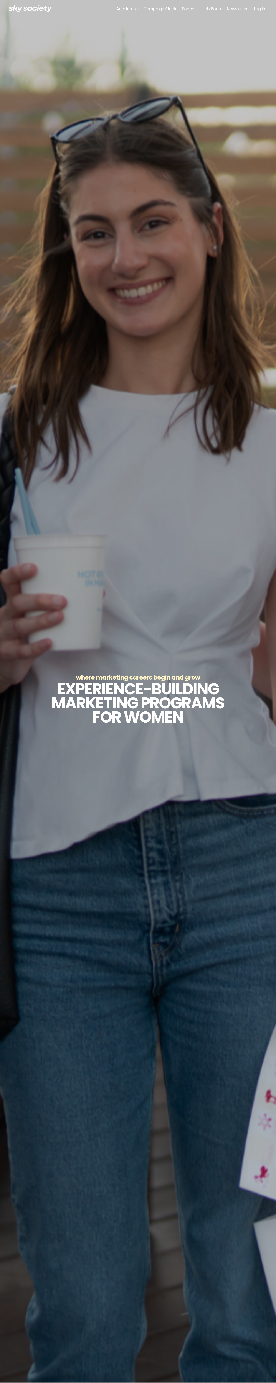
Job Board (212, 9)
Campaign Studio (161, 9)
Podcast (190, 9)
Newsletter (237, 9)
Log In (259, 8)
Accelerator (127, 9)
